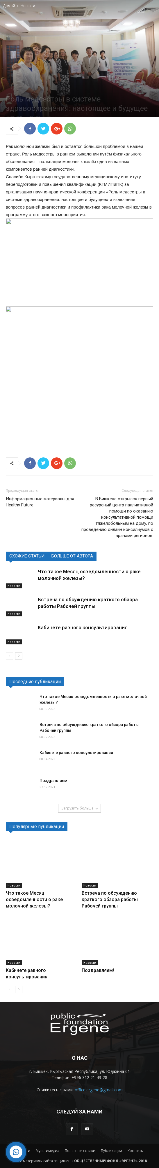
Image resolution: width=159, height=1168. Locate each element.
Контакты (136, 1150)
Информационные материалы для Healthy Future (40, 502)
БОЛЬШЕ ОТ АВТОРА (72, 556)
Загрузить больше (79, 808)
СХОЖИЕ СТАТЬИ (26, 556)
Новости (28, 5)
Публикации (111, 1150)
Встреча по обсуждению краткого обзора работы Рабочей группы (110, 899)
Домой (9, 5)
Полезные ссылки (80, 1150)
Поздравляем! (54, 780)
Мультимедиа (47, 1150)
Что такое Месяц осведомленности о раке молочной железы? (34, 899)
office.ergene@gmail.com (99, 1089)
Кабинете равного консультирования (83, 627)
